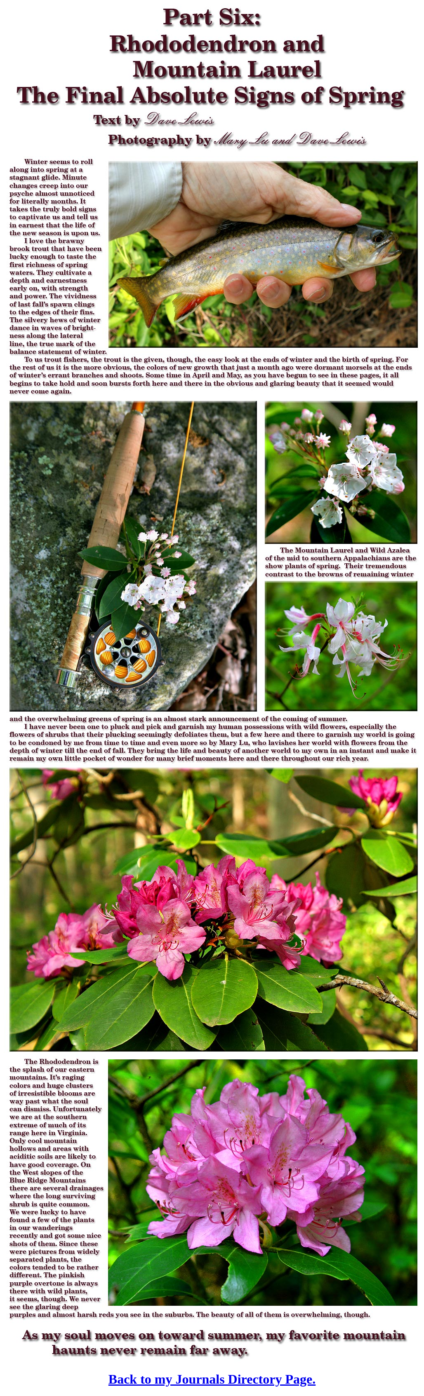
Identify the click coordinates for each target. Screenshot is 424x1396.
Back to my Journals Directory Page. (212, 1379)
